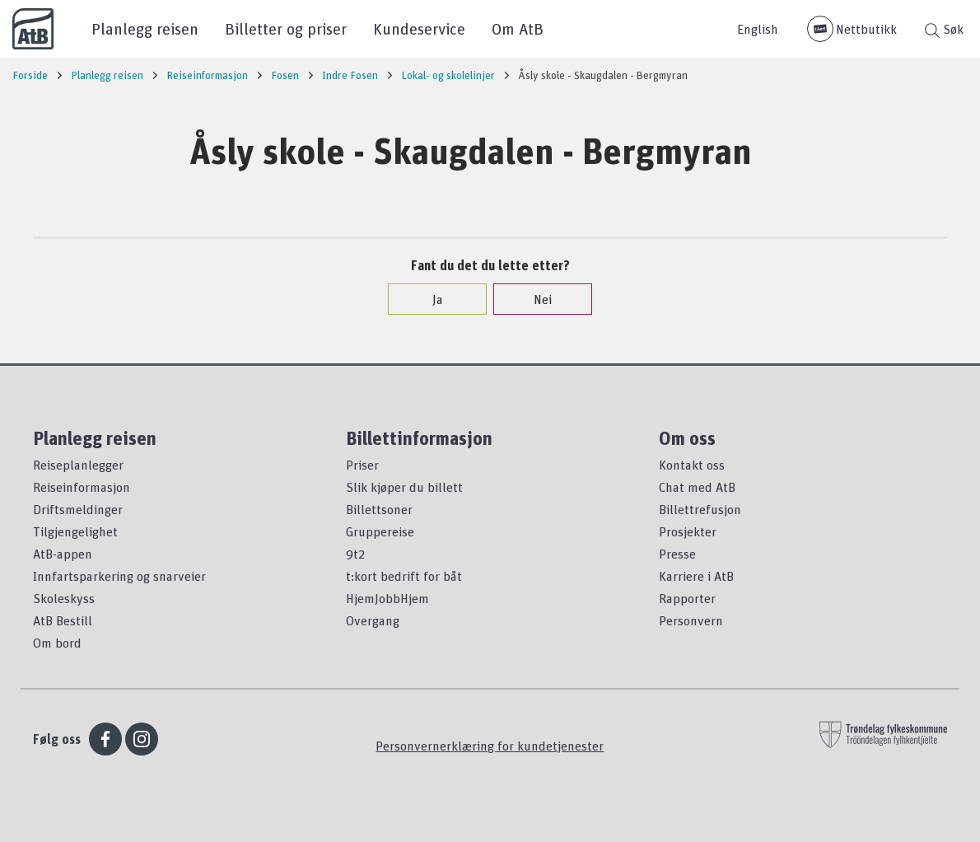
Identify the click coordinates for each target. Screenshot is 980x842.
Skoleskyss (64, 598)
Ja (429, 299)
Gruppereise (380, 531)
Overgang (372, 620)
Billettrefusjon (700, 509)
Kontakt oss (692, 464)
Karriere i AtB (696, 576)
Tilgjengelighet (75, 531)
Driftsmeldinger (78, 509)
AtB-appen (62, 553)
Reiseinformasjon (81, 487)
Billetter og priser (286, 28)
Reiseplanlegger (78, 464)
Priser (362, 464)
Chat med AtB (697, 487)
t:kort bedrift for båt (404, 576)
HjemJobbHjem (387, 598)
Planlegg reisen (144, 28)
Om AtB (518, 28)
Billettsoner (379, 509)
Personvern (691, 620)
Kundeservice (419, 28)
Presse (677, 553)
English (757, 29)
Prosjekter (687, 531)
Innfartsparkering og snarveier (119, 576)
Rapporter (687, 598)
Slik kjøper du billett (404, 487)
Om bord (57, 642)
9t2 (355, 553)
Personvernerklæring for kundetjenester (490, 745)
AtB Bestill (62, 620)
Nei (534, 299)
